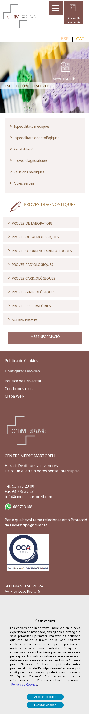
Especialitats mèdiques (29, 125)
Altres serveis (22, 182)
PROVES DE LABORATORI (30, 222)
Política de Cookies (24, 684)
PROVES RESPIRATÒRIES (29, 305)
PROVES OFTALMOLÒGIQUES (33, 236)
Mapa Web (14, 396)
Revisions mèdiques (26, 171)
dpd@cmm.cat (35, 525)
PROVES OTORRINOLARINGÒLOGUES (40, 250)
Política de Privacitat (23, 381)
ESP (65, 38)
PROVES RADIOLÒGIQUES (30, 264)
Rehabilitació (21, 148)
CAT (80, 38)
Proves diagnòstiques (28, 160)
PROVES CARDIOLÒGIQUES (31, 277)
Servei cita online (65, 78)
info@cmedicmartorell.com (28, 496)
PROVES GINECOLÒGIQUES (31, 291)
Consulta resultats (73, 20)
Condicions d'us (19, 388)
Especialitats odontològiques (34, 137)
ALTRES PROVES (23, 319)
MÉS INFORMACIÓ (45, 336)
